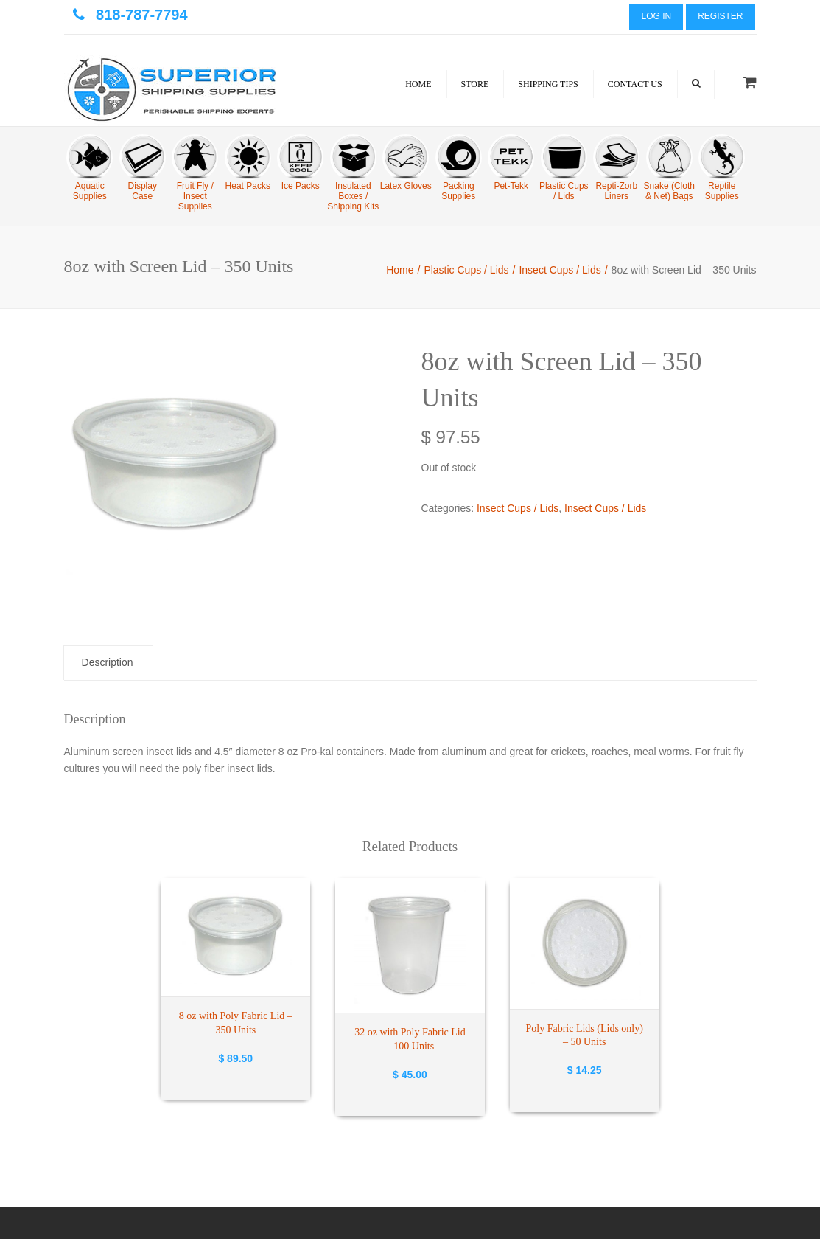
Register (720, 16)
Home (418, 84)
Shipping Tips (548, 84)
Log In (656, 16)
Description (107, 662)
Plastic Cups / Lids (466, 270)
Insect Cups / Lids (559, 270)
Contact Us (635, 84)
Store (475, 84)
